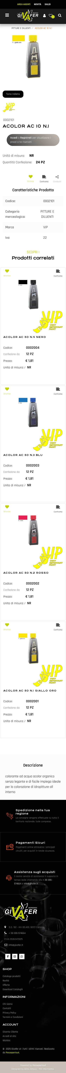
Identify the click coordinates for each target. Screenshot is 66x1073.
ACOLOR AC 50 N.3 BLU (23, 455)
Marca (9, 227)
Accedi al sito (9, 1036)
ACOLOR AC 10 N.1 (43, 28)
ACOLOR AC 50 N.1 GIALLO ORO (30, 690)
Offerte (6, 985)
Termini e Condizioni (13, 1017)
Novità (6, 980)
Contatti (7, 1008)
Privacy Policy (9, 1012)
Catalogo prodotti (11, 976)
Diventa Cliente (10, 1031)
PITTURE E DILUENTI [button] (47, 214)
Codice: (10, 201)
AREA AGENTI (23, 4)
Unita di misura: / (14, 367)
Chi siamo (7, 1004)
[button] (44, 15)
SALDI (48, 4)
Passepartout (12, 1052)
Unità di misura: (14, 155)
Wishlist (6, 1040)
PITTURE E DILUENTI (21, 28)
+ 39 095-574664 (17, 933)
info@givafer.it (31, 883)
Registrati (26, 138)
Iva (7, 237)
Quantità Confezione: (17, 162)
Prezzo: (7, 361)
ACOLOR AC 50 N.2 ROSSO (26, 572)
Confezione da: (11, 354)
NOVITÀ (37, 4)
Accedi (13, 138)
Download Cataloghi (13, 989)
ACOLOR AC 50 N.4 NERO (24, 337)
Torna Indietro (13, 94)
